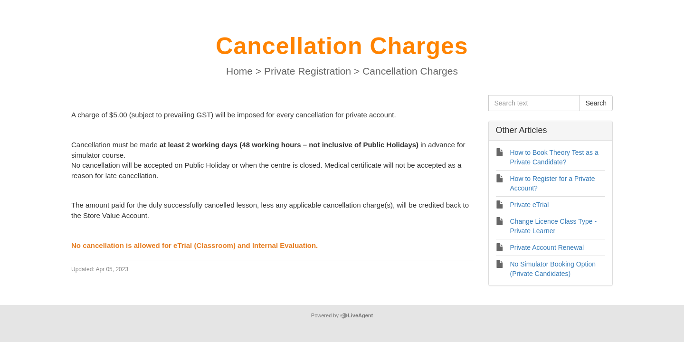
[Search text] (534, 103)
